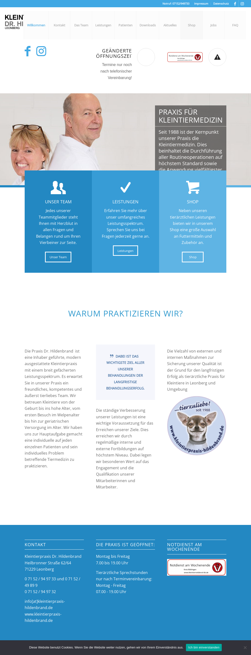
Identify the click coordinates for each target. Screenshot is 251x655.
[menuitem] (201, 3)
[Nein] (245, 647)
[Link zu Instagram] (242, 3)
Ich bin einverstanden (204, 647)
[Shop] (193, 257)
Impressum (201, 3)
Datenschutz (221, 3)
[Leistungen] (125, 250)
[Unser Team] (58, 257)
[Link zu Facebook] (234, 3)
